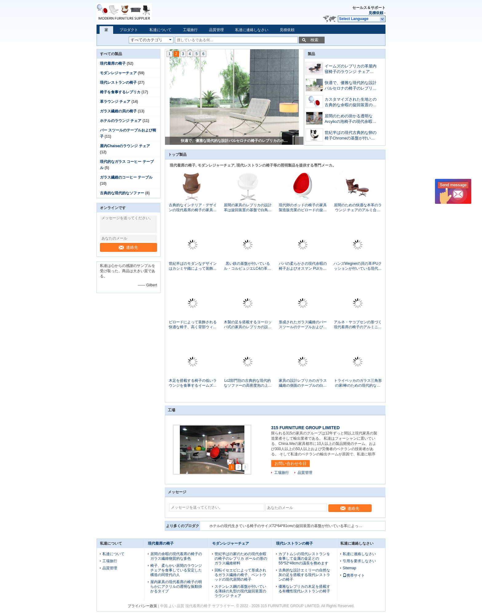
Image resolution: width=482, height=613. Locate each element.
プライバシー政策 (142, 606)
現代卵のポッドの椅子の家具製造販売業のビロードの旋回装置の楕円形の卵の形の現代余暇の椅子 (303, 207)
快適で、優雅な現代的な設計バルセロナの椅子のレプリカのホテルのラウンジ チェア (351, 86)
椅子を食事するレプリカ (120, 92)
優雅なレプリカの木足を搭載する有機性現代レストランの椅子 (304, 588)
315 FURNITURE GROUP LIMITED (305, 427)
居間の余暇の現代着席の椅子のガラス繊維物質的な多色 (176, 556)
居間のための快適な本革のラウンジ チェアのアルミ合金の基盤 (358, 207)
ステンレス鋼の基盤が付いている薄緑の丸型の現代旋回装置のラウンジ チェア (240, 591)
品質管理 (216, 30)
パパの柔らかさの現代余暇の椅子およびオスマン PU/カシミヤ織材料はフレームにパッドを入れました (303, 266)
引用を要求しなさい (359, 561)
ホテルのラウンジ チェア (120, 121)
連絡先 (128, 247)
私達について (160, 30)
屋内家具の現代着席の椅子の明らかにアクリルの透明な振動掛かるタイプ (176, 586)
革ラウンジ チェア (115, 101)
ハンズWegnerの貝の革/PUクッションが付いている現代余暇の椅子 (358, 266)
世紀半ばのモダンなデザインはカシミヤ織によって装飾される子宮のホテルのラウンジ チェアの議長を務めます (193, 266)
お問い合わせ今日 (290, 463)
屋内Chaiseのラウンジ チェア (125, 146)
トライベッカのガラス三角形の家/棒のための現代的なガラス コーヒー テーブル (358, 383)
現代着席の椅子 (113, 63)
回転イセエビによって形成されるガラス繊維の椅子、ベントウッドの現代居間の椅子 (240, 575)
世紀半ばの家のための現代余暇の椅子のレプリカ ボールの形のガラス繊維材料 (241, 558)
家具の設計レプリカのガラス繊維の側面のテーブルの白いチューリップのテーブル (303, 383)
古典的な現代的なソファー (122, 193)
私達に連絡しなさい (251, 30)
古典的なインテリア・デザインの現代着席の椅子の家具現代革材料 (193, 207)
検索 (314, 40)
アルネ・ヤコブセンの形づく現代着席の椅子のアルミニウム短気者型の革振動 (358, 324)
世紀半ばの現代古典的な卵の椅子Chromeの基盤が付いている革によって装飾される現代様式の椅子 (351, 136)
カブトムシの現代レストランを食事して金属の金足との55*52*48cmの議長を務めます (304, 558)
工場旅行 (190, 30)
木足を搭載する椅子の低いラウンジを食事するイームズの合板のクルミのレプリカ (193, 383)
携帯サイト (354, 575)
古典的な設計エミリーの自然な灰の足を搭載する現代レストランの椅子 (304, 575)
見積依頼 (376, 13)
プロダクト (129, 30)
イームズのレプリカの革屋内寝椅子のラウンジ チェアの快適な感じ (234, 141)
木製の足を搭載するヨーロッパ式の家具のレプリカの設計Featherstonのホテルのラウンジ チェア (248, 324)
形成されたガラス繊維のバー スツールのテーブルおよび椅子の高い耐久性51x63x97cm (303, 324)
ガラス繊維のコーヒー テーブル (126, 177)
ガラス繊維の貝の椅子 (118, 111)
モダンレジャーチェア (118, 73)
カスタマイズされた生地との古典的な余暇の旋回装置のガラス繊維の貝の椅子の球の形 (351, 102)
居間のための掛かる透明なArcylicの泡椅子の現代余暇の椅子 (350, 119)
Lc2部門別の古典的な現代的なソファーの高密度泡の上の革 (248, 383)
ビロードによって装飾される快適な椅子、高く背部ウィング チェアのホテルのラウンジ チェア (193, 324)
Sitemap (349, 568)
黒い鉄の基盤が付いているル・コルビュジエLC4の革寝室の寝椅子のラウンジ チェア (247, 266)
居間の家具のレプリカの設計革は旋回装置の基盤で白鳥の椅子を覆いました (248, 207)
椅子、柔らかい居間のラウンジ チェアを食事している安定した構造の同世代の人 (176, 570)
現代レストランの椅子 (118, 82)
